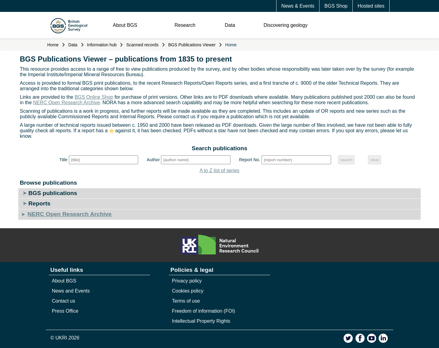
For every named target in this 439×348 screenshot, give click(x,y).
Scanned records (142, 44)
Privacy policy (187, 280)
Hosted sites (371, 6)
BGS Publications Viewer (192, 44)
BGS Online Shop (94, 97)
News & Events (297, 6)
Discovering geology (286, 25)
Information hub (101, 44)
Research (184, 25)
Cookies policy (187, 290)
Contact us (63, 301)
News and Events (71, 290)
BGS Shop (336, 6)
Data (230, 25)
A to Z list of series (220, 170)
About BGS (125, 25)
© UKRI (65, 337)
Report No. (249, 159)
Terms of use (186, 301)
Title (63, 159)
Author (153, 159)
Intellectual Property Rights (201, 321)
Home (53, 44)
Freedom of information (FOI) (203, 311)
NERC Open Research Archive (66, 102)
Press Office (65, 311)
